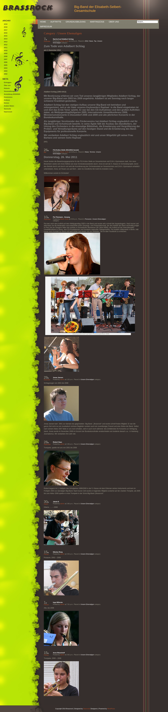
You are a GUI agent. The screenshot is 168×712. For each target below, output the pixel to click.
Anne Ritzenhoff (59, 653)
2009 (5, 53)
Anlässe (7, 100)
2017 (5, 30)
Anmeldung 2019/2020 (12, 94)
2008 (5, 56)
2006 (5, 62)
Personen (88, 219)
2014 (5, 39)
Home (43, 22)
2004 (5, 68)
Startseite (7, 109)
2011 (5, 47)
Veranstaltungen (10, 91)
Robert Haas (57, 442)
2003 (5, 71)
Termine (92, 152)
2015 (5, 36)
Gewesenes (8, 97)
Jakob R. (56, 501)
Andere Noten (9, 106)
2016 (5, 33)
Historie (7, 88)
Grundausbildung (76, 22)
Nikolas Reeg (58, 552)
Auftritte (55, 22)
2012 (86, 41)
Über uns (114, 22)
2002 (5, 74)
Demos (6, 103)
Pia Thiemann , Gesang (61, 217)
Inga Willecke (58, 602)
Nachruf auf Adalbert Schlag (63, 39)
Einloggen (7, 82)
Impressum (46, 26)
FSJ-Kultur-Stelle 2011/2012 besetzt (66, 150)
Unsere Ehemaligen (99, 219)
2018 (5, 27)
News (91, 41)
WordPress (111, 708)
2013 (5, 42)
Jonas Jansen (58, 377)
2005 (5, 65)
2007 (5, 59)
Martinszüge (97, 22)
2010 (5, 50)
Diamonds (86, 708)
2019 (5, 24)
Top (95, 41)
